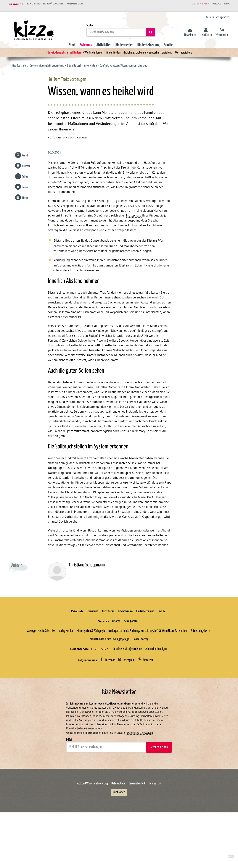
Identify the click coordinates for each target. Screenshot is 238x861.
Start (69, 42)
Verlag (212, 4)
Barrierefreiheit (137, 823)
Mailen (25, 197)
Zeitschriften (194, 4)
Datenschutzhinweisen (140, 772)
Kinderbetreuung (150, 42)
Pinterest (148, 699)
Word (24, 154)
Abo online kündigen (156, 687)
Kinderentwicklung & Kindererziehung (47, 63)
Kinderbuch (78, 4)
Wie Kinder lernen (91, 50)
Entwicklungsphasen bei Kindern (60, 50)
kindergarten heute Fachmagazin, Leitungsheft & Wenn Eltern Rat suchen (147, 669)
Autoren (210, 14)
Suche (89, 22)
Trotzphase (56, 221)
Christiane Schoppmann (70, 136)
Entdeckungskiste (200, 669)
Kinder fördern (112, 50)
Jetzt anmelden (159, 787)
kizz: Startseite (19, 63)
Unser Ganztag (140, 678)
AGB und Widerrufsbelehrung (92, 823)
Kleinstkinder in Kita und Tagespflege (109, 678)
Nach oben (119, 832)
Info (226, 4)
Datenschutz (118, 823)
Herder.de (16, 4)
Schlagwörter (222, 14)
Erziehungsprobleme (135, 50)
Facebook (110, 699)
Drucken (26, 165)
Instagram (129, 699)
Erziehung (84, 42)
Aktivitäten (103, 42)
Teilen (24, 175)
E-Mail (69, 779)
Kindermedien (124, 42)
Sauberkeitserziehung (163, 50)
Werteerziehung (188, 50)
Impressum (155, 823)
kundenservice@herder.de (127, 687)
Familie (171, 42)
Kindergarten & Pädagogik (46, 4)
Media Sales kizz (46, 669)
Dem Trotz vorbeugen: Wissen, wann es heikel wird (123, 63)
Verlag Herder (66, 669)
